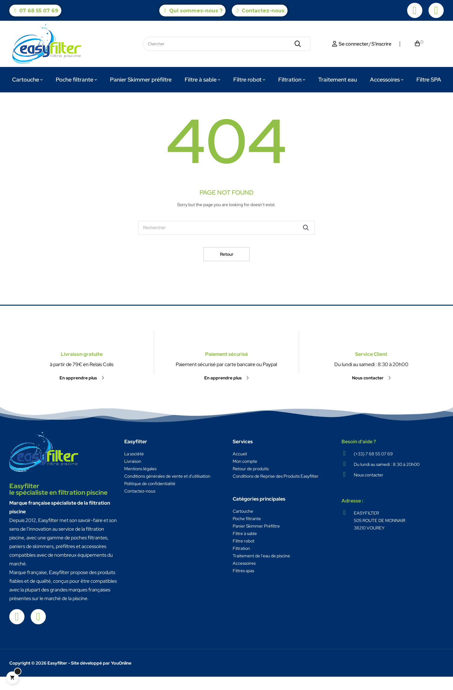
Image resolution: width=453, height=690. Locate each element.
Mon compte (245, 474)
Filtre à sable (245, 547)
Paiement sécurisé (226, 341)
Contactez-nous (263, 11)
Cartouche (243, 524)
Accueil (240, 467)
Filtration (241, 561)
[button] (81, 417)
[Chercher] (226, 241)
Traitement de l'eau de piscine (261, 569)
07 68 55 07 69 (38, 11)
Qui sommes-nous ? (195, 11)
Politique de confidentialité (149, 497)
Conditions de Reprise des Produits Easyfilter (276, 489)
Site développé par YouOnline (101, 676)
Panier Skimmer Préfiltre (256, 539)
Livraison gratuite (82, 394)
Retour (226, 267)
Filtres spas (243, 584)
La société (134, 467)
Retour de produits (251, 482)
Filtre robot (243, 554)
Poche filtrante (247, 532)
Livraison (132, 474)
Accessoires (244, 576)
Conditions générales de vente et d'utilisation (167, 489)
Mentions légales (140, 482)
